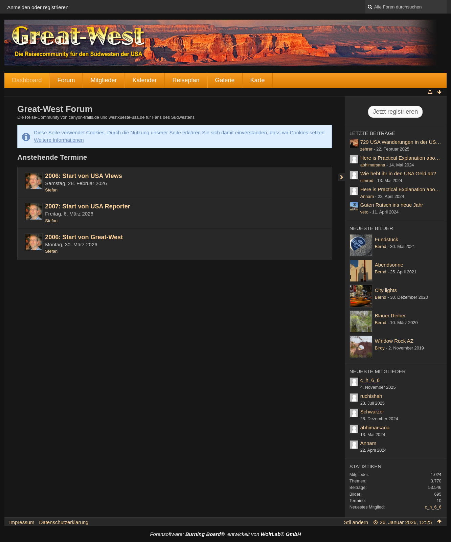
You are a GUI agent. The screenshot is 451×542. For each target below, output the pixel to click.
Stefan (51, 190)
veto (364, 211)
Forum (66, 80)
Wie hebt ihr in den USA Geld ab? (398, 173)
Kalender (144, 80)
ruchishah (371, 396)
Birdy (380, 348)
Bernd (380, 246)
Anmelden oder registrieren (37, 7)
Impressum (21, 522)
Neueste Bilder (371, 228)
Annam (367, 196)
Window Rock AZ (394, 341)
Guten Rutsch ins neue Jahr (391, 205)
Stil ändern (356, 522)
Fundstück (386, 239)
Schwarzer (372, 411)
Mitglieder (103, 80)
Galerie (225, 80)
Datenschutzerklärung (64, 522)
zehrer (366, 149)
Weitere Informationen (59, 140)
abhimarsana (372, 164)
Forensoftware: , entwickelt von (225, 534)
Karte (257, 80)
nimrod (367, 180)
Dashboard (27, 80)
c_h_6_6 (370, 380)
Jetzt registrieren (395, 111)
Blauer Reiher (390, 315)
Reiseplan (186, 80)
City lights (386, 290)
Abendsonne (389, 265)
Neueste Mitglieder (377, 371)
